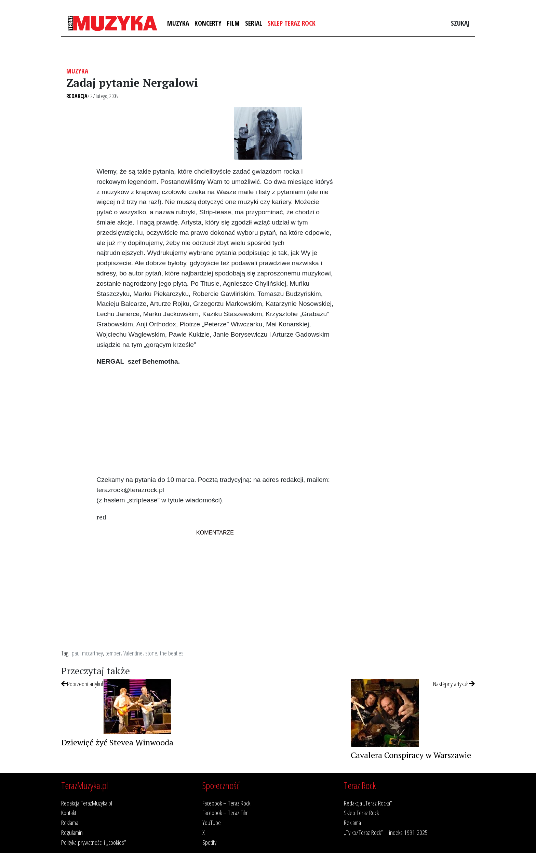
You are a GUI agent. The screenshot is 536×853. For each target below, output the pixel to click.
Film (233, 23)
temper (113, 653)
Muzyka (178, 23)
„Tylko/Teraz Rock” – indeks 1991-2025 (386, 832)
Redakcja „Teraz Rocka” (368, 803)
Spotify (209, 842)
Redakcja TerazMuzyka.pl (86, 803)
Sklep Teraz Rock (292, 23)
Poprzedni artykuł (82, 683)
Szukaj (460, 23)
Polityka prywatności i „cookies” (93, 842)
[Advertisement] (214, 420)
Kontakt (68, 812)
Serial (253, 23)
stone (151, 653)
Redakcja (77, 96)
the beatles (172, 653)
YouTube (211, 822)
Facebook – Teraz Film (225, 812)
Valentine (133, 653)
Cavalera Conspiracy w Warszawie (411, 754)
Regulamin (72, 832)
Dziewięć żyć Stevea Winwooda (117, 742)
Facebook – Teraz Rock (226, 803)
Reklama (69, 822)
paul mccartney (87, 653)
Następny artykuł (454, 683)
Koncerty (208, 23)
